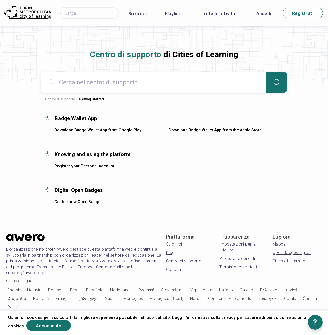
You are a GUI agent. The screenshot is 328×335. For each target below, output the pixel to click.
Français (64, 298)
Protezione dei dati (237, 258)
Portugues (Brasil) (166, 298)
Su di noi (137, 13)
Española (95, 290)
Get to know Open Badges (78, 201)
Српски (215, 298)
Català (290, 298)
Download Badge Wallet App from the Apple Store (215, 130)
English (13, 290)
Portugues (133, 298)
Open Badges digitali (292, 252)
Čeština (310, 298)
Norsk (195, 298)
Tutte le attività (218, 13)
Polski (13, 306)
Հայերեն (16, 298)
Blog (170, 252)
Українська (201, 290)
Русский (146, 290)
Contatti (173, 269)
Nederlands (121, 290)
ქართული (88, 298)
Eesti (74, 290)
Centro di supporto (60, 99)
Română (41, 298)
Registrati (302, 13)
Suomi (111, 298)
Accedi (263, 13)
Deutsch (56, 290)
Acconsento (48, 325)
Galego (246, 290)
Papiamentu (240, 298)
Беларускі (268, 298)
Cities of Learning (289, 261)
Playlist (172, 13)
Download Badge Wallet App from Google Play (97, 130)
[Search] (276, 82)
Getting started (91, 99)
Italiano (226, 290)
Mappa (279, 244)
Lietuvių (34, 290)
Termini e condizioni (238, 267)
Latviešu (292, 290)
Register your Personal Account (84, 166)
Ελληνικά (268, 290)
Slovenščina (172, 290)
